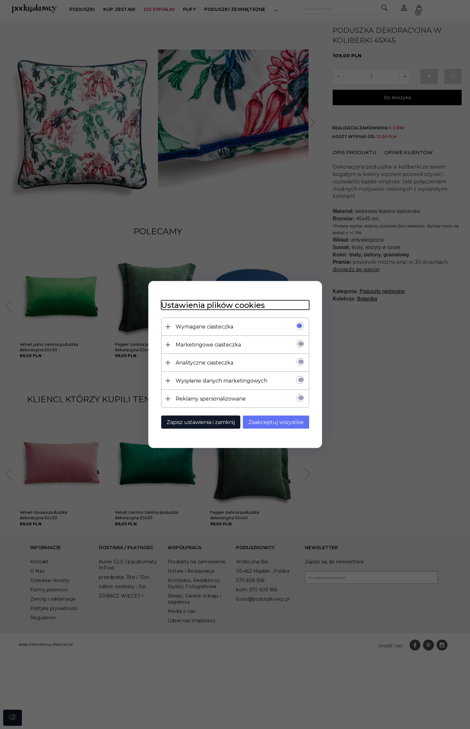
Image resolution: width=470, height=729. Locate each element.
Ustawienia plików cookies (213, 305)
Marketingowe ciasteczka (208, 345)
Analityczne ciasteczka (204, 363)
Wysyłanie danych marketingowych (221, 381)
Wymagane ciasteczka (204, 327)
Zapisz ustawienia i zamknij (201, 422)
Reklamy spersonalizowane (211, 399)
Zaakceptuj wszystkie (276, 422)
